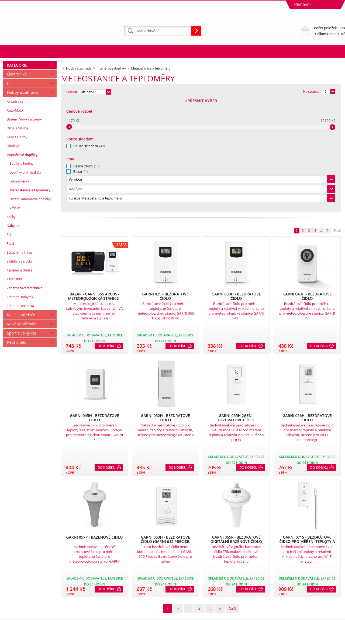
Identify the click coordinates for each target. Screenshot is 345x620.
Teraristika (15, 391)
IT (8, 195)
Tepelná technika (19, 382)
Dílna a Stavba (17, 240)
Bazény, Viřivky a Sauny (24, 231)
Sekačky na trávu (19, 365)
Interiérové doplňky (22, 267)
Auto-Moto (15, 223)
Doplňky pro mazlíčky (25, 285)
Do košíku (107, 234)
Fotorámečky (19, 293)
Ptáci (10, 356)
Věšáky (14, 320)
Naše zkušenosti (186, 564)
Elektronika (17, 186)
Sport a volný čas (22, 445)
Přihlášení (301, 4)
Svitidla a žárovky (20, 373)
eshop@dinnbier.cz (103, 594)
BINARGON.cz (334, 614)
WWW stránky (303, 614)
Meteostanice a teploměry (29, 302)
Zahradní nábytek (20, 409)
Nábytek (13, 338)
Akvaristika (15, 214)
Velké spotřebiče (21, 436)
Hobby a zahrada (22, 204)
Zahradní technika (20, 418)
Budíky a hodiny (21, 276)
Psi (9, 347)
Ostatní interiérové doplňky (29, 311)
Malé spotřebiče (21, 427)
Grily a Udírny (17, 249)
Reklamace (12, 564)
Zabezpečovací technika (24, 400)
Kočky (11, 329)
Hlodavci (13, 258)
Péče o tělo (16, 454)
